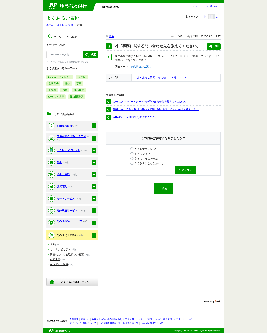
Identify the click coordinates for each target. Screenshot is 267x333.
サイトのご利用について (148, 319)
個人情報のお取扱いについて (177, 319)
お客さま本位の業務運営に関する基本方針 (113, 319)
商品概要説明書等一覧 (109, 323)
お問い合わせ (214, 6)
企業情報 (74, 319)
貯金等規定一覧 (131, 323)
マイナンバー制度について (83, 323)
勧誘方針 (85, 319)
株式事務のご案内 (141, 66)
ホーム (198, 6)
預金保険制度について (152, 323)
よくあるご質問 (65, 25)
